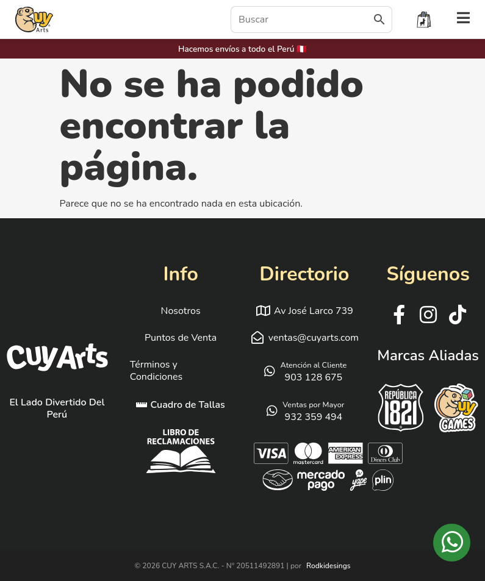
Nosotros (181, 311)
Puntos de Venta (181, 338)
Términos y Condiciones (156, 370)
